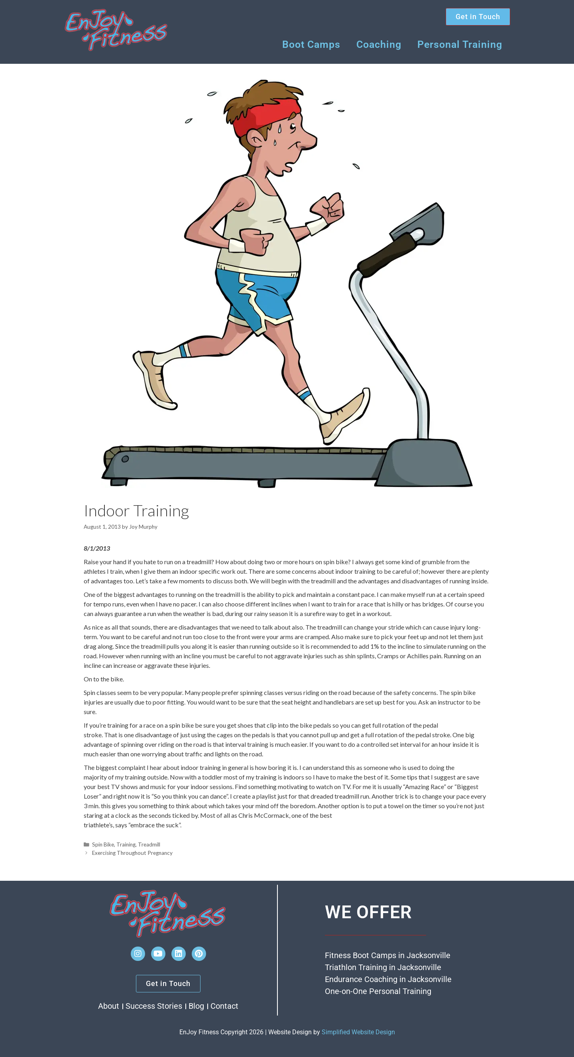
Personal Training (459, 44)
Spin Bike (103, 844)
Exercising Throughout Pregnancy (132, 853)
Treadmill (149, 844)
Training (126, 844)
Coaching (378, 44)
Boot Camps (311, 44)
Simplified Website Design (358, 1032)
